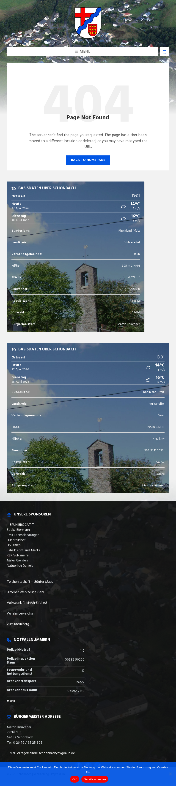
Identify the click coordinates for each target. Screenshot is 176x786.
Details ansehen (95, 779)
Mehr (11, 701)
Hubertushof (16, 540)
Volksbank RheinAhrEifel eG (27, 603)
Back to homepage (88, 160)
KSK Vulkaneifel (18, 555)
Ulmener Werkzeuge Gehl (25, 592)
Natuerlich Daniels (20, 566)
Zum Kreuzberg (18, 624)
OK (74, 779)
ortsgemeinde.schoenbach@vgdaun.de (46, 753)
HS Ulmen (14, 545)
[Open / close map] (164, 51)
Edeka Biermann (18, 530)
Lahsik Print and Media (23, 550)
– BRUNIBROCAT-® (20, 525)
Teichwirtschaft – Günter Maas (30, 582)
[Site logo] (88, 38)
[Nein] (170, 774)
